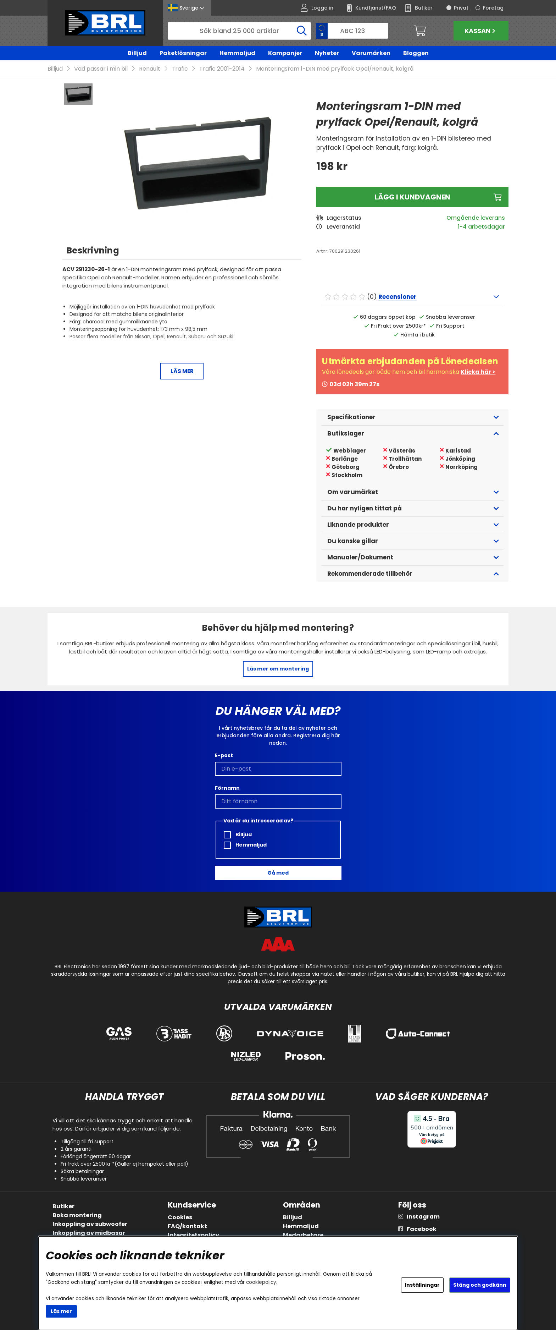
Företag (493, 7)
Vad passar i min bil (101, 69)
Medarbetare (303, 1235)
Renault (149, 69)
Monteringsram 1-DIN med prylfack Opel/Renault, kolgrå (334, 69)
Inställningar (422, 1284)
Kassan (481, 30)
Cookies (180, 1217)
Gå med (278, 872)
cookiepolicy (261, 1282)
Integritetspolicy (193, 1235)
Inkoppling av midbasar (88, 1233)
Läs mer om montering (278, 668)
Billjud (137, 53)
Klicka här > (478, 372)
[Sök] (239, 31)
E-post (224, 755)
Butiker (63, 1206)
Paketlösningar (183, 53)
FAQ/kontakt (187, 1226)
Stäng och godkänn (479, 1284)
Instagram (423, 1217)
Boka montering (77, 1215)
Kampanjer (285, 53)
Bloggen (416, 53)
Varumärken (371, 53)
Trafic (180, 69)
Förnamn (227, 788)
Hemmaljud (237, 53)
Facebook (422, 1229)
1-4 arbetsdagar (481, 227)
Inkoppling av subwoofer (89, 1224)
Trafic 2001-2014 (222, 69)
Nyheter (327, 53)
